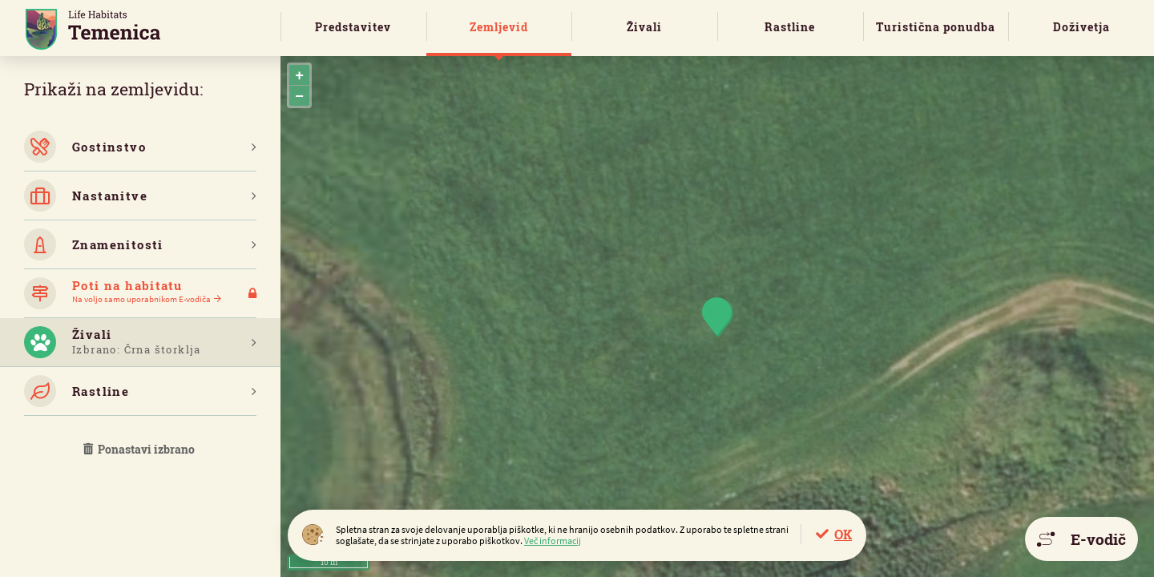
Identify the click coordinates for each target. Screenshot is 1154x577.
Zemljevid (499, 26)
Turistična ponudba (935, 26)
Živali (644, 26)
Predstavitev (353, 26)
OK (843, 534)
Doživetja (1081, 26)
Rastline (790, 26)
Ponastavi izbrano (140, 449)
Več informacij (552, 541)
